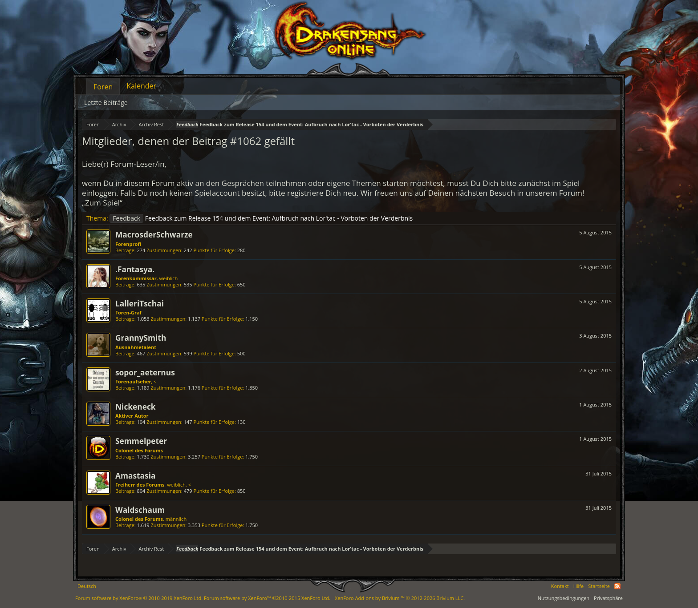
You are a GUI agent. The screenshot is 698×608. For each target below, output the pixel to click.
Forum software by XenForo (139, 598)
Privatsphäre (608, 598)
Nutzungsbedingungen (563, 598)
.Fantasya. (134, 269)
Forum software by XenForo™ (267, 598)
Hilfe (578, 586)
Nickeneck (135, 406)
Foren (103, 87)
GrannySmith (140, 337)
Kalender (141, 86)
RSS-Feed (617, 586)
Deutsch (86, 586)
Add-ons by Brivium (400, 598)
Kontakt (560, 586)
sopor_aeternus (145, 372)
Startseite (599, 586)
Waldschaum (140, 509)
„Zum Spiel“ (102, 202)
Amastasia (135, 475)
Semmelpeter (141, 440)
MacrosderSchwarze (154, 234)
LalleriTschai (139, 303)
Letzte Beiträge (106, 102)
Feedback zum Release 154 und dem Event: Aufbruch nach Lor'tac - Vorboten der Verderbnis (261, 218)
